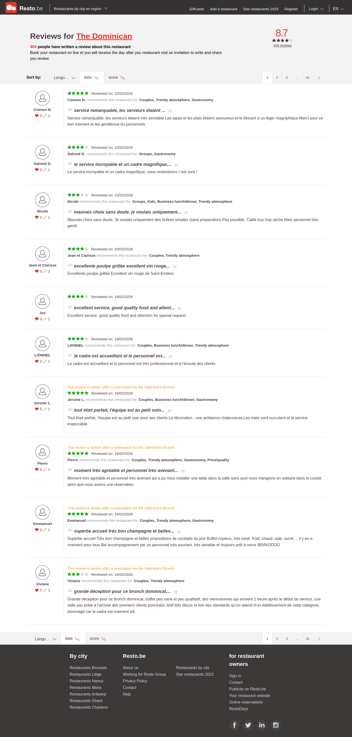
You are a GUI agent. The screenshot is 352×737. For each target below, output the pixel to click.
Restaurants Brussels (88, 668)
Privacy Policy (135, 681)
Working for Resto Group (144, 674)
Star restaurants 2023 (195, 674)
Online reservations (246, 702)
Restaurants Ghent (86, 701)
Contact (129, 687)
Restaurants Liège (85, 674)
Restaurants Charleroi (89, 707)
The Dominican (104, 36)
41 (307, 77)
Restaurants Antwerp (88, 694)
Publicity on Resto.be (247, 689)
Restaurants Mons (85, 687)
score (114, 77)
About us (130, 668)
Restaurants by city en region (81, 9)
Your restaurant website (249, 696)
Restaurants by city (192, 668)
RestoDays (238, 709)
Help (127, 694)
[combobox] (317, 9)
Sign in (235, 676)
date (88, 77)
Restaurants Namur (87, 681)
